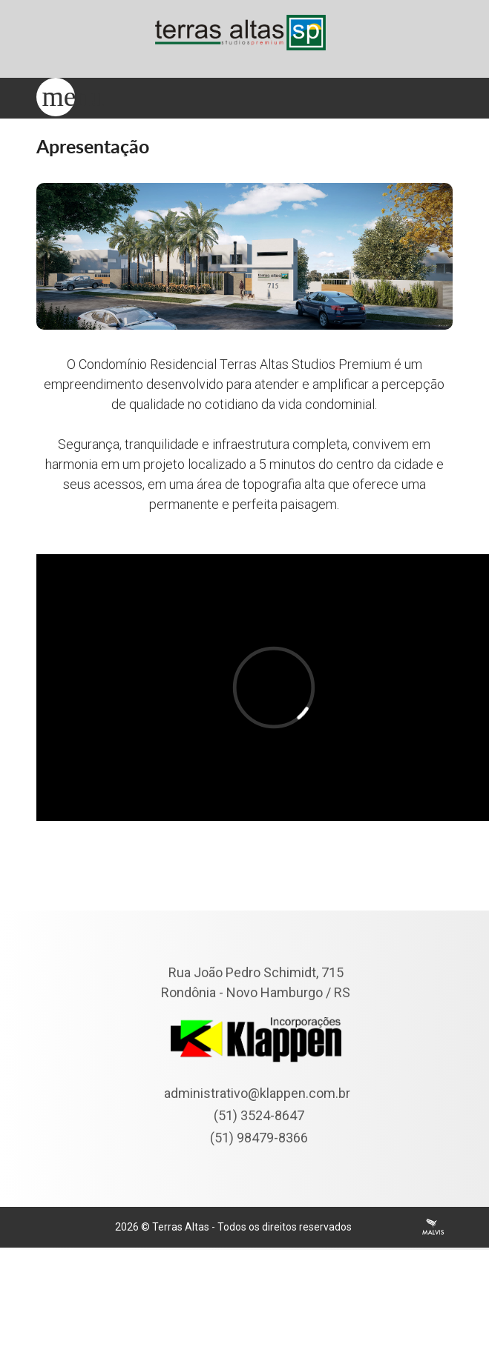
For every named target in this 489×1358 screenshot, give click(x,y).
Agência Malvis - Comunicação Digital (433, 1227)
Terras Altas (180, 1227)
